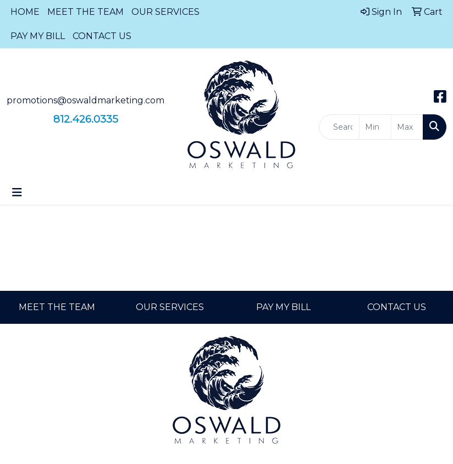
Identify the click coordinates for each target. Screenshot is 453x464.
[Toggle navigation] (17, 192)
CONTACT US (102, 36)
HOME (25, 12)
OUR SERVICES (165, 12)
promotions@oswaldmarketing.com (85, 100)
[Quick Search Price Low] (375, 127)
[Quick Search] (339, 127)
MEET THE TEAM (85, 12)
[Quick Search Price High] (407, 127)
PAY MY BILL (37, 36)
